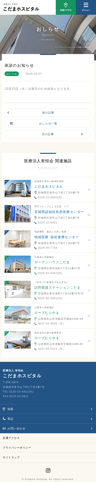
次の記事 (48, 134)
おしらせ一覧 (48, 123)
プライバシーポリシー (17, 447)
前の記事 (48, 112)
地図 (10, 409)
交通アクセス (11, 437)
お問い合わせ (16, 428)
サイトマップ (11, 457)
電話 (10, 418)
